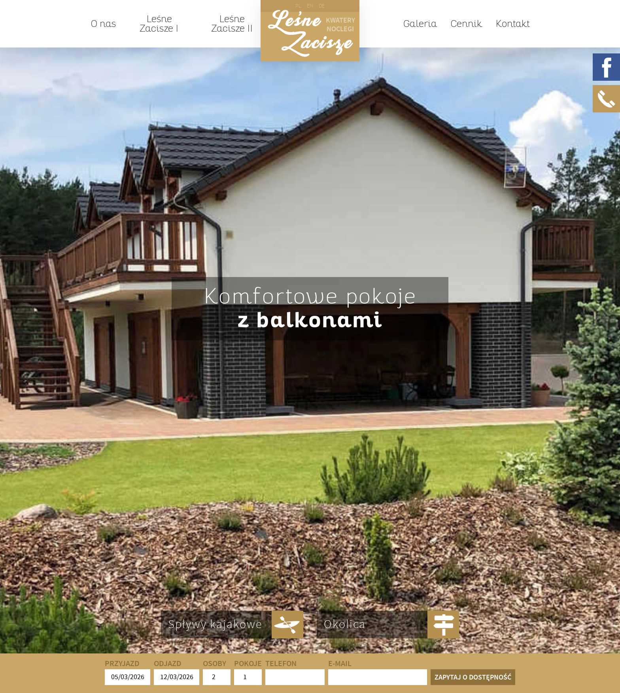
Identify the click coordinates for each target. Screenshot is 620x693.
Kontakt (512, 23)
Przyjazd (127, 672)
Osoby (217, 672)
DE (322, 5)
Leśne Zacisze (310, 33)
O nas (103, 23)
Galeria (420, 23)
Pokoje (248, 672)
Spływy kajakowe (215, 624)
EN (310, 5)
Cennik (466, 23)
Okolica (345, 624)
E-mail (377, 672)
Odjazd (176, 672)
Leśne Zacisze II (232, 23)
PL (298, 5)
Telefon (295, 672)
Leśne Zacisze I (159, 23)
